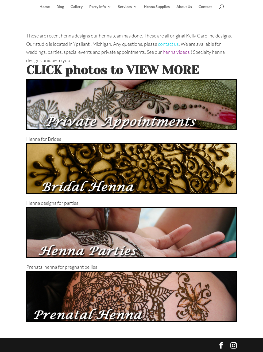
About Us (184, 7)
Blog (60, 7)
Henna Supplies (157, 7)
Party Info (97, 7)
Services (125, 7)
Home (45, 7)
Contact (205, 7)
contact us (168, 44)
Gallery (77, 7)
